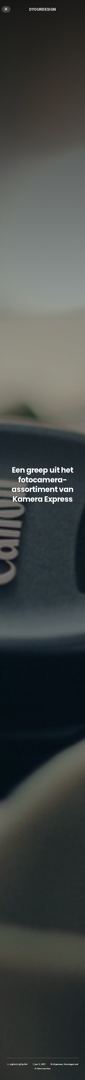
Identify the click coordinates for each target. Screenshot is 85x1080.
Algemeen (58, 1064)
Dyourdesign (42, 9)
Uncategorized (71, 1064)
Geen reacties (44, 1068)
